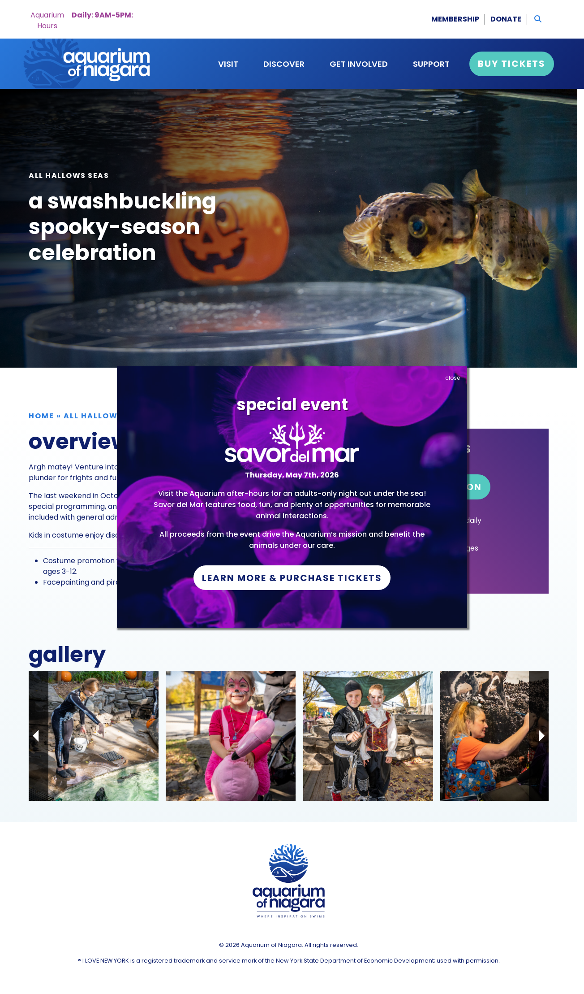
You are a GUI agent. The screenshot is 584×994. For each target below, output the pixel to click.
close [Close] (452, 378)
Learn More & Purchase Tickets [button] (292, 578)
